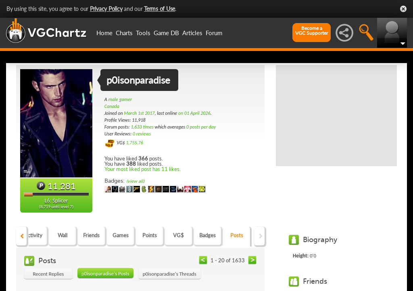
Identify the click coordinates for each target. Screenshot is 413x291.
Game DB (166, 32)
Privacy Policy (106, 8)
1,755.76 (134, 143)
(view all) (135, 181)
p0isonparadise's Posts (105, 273)
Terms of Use (159, 8)
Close (403, 9)
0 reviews (142, 134)
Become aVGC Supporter (311, 31)
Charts (124, 32)
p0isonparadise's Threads (169, 274)
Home (104, 32)
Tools (143, 32)
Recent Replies (48, 274)
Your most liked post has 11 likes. (142, 169)
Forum (214, 32)
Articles (192, 32)
